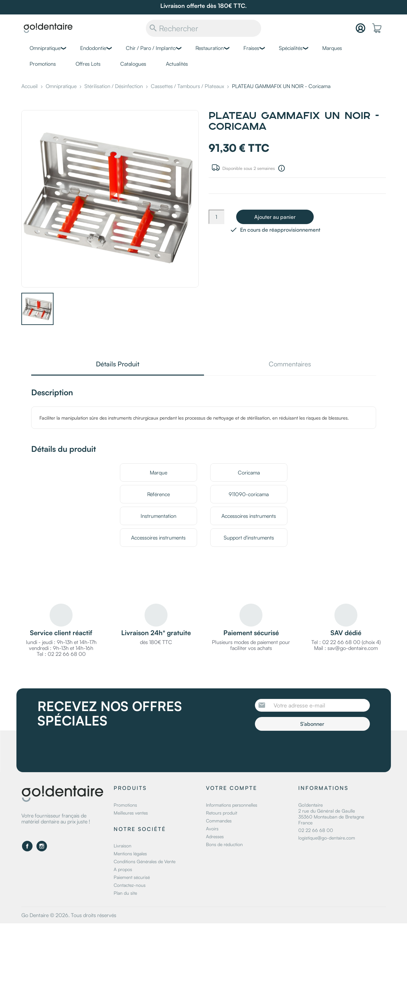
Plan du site (125, 893)
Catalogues (133, 63)
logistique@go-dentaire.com (326, 838)
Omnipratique (45, 48)
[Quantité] (216, 217)
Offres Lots (88, 63)
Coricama (249, 472)
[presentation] (310, 749)
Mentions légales (130, 853)
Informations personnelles (231, 805)
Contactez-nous (130, 885)
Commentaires (290, 364)
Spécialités (291, 48)
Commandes (219, 820)
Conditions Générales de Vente (144, 861)
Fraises (251, 48)
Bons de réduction (224, 844)
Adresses (215, 836)
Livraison (122, 845)
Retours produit (221, 813)
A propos (123, 869)
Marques (332, 48)
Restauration (209, 48)
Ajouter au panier (275, 217)
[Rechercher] (203, 28)
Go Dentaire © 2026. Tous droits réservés (68, 915)
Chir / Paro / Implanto (151, 48)
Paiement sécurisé (132, 877)
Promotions (43, 63)
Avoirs (212, 828)
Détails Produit (117, 364)
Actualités (177, 63)
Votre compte (231, 788)
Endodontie (93, 48)
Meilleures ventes (131, 813)
